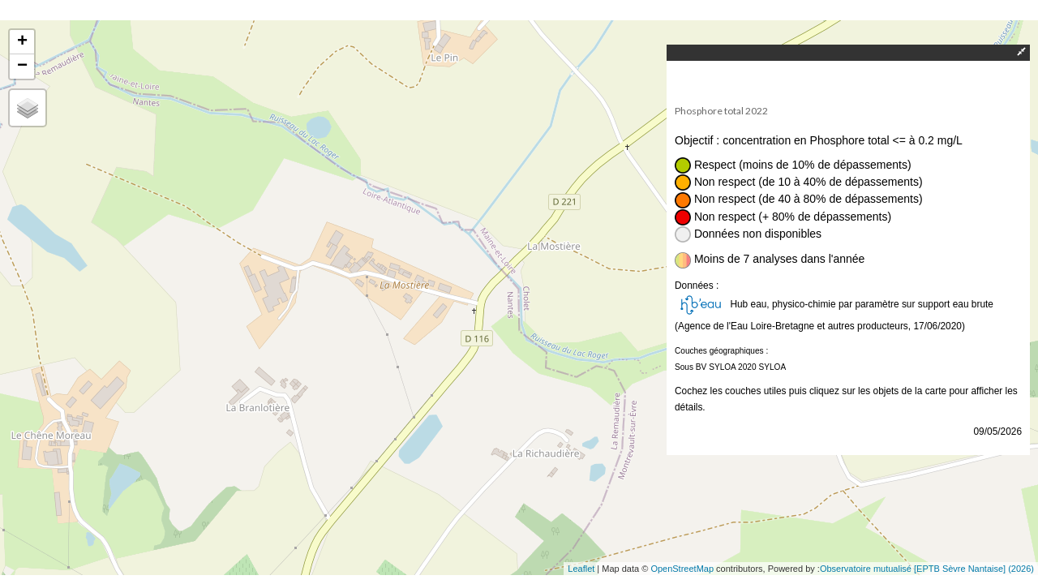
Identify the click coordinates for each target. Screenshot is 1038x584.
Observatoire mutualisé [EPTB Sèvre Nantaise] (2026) (927, 568)
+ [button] (22, 42)
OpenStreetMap (682, 568)
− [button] (22, 66)
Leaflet (581, 568)
